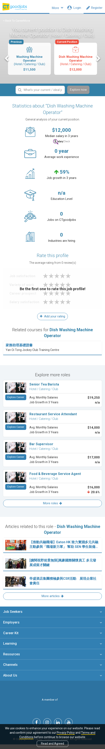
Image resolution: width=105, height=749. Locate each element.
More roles (52, 506)
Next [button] (97, 61)
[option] (29, 61)
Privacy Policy (66, 732)
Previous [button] (7, 61)
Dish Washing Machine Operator (75, 59)
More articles (53, 599)
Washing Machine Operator (29, 59)
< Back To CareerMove (16, 23)
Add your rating (52, 320)
